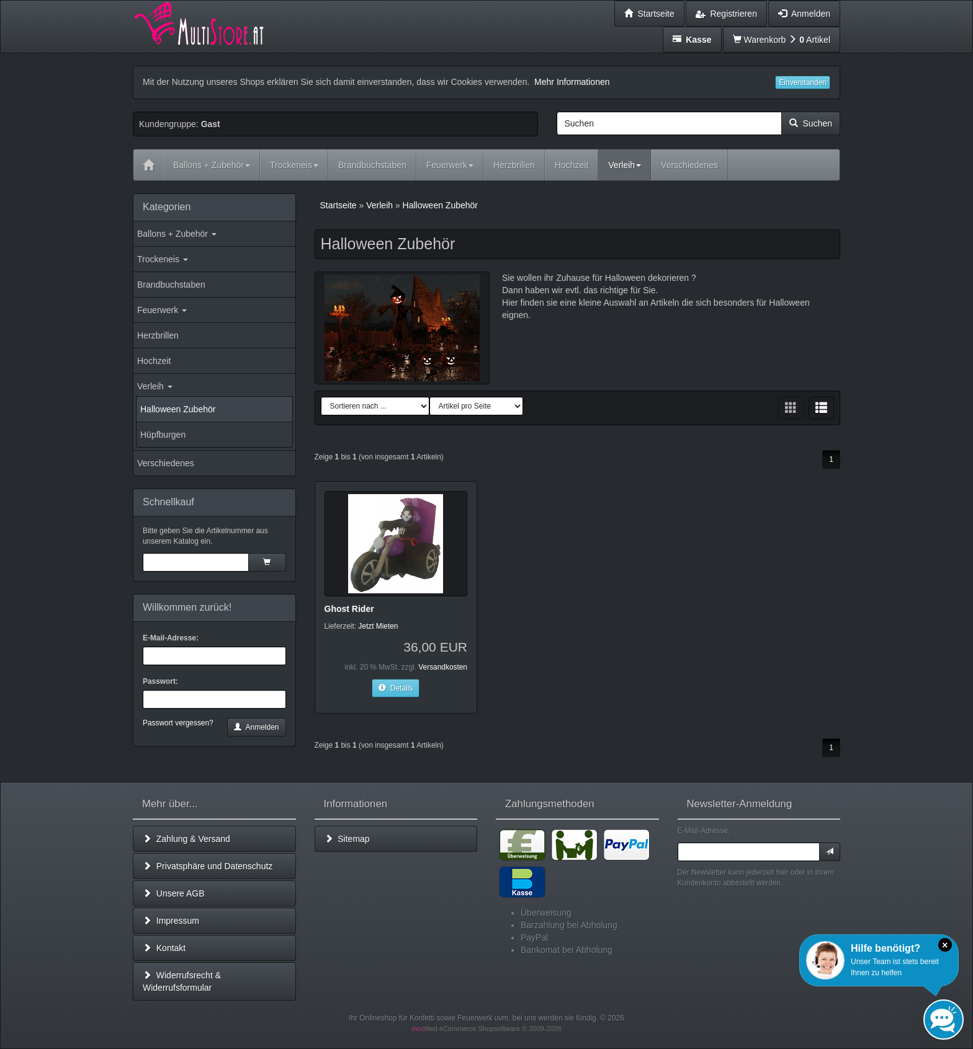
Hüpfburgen (163, 435)
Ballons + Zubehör (177, 234)
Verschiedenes (165, 463)
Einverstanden (803, 82)
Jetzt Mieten (378, 626)
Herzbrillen (158, 335)
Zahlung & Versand (186, 839)
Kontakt (164, 948)
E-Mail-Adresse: (171, 638)
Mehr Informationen (571, 82)
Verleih (155, 386)
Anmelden (256, 727)
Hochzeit (154, 361)
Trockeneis (162, 259)
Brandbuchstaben (171, 285)
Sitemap (347, 839)
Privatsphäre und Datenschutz (207, 866)
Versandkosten (442, 667)
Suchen (810, 123)
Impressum (171, 921)
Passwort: (160, 681)
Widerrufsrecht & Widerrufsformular (182, 981)
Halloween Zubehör (177, 409)
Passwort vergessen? (178, 723)
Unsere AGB (174, 893)
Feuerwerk (162, 310)
